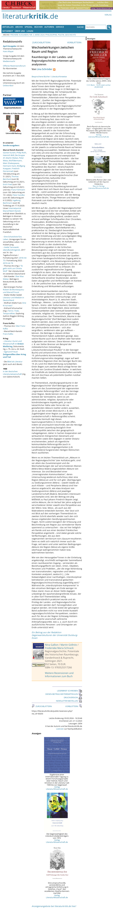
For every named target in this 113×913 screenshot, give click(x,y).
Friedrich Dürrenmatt (11, 169)
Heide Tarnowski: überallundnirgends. (12, 248)
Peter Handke (19, 195)
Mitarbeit (7, 31)
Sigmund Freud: (14, 354)
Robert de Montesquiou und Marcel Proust (13, 291)
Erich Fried (7, 184)
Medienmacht (9, 61)
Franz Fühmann (18, 189)
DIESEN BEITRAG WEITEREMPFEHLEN (63, 694)
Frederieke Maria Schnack (59, 648)
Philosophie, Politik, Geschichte (61, 35)
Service (60, 26)
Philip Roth (21, 152)
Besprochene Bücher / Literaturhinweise (49, 76)
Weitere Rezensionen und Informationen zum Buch (59, 674)
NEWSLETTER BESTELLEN (69, 701)
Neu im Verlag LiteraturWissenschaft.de (98, 187)
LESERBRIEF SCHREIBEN (69, 690)
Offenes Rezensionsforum (14, 65)
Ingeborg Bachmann (11, 201)
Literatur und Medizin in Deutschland (13, 298)
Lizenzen (60, 728)
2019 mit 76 (8, 263)
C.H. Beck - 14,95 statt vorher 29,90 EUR (99, 86)
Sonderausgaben (11, 145)
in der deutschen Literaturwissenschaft (12, 372)
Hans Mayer (8, 51)
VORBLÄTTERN (74, 42)
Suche (80, 27)
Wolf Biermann (15, 160)
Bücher (38, 26)
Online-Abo (8, 85)
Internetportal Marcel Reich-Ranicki (12, 209)
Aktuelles (8, 26)
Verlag (108, 14)
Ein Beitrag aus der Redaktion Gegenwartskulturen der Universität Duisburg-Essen (55, 635)
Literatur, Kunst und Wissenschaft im (13, 344)
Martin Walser (12, 158)
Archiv (19, 26)
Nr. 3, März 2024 (37, 35)
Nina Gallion (51, 644)
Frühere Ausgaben (19, 35)
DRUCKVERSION (73, 697)
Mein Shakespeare (11, 163)
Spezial (29, 26)
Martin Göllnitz (69, 644)
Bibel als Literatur (14, 361)
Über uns (20, 31)
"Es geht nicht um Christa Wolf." (13, 268)
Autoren (49, 26)
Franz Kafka (8, 334)
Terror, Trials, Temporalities (11, 312)
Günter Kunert (9, 152)
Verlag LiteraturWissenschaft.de (57, 788)
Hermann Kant (9, 166)
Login (30, 31)
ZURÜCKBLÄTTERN (41, 42)
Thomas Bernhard (11, 177)
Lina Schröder (44, 69)
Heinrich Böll (8, 155)
